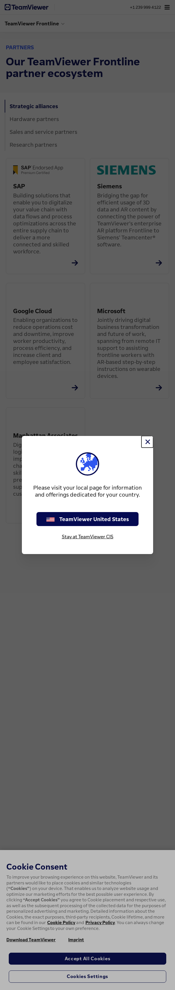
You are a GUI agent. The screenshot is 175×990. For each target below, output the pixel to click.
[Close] (147, 442)
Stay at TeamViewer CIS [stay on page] (87, 536)
